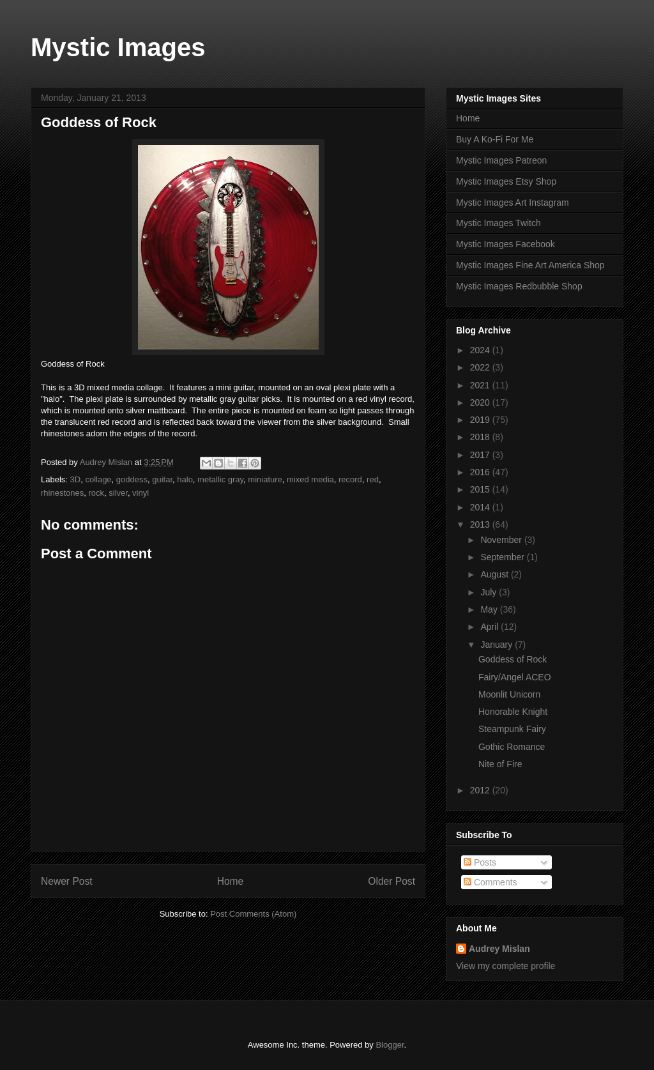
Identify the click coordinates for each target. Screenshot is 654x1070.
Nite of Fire (500, 764)
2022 (481, 367)
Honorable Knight (512, 712)
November (502, 540)
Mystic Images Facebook (505, 244)
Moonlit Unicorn (509, 694)
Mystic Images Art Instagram (512, 202)
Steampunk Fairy (512, 729)
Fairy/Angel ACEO (514, 677)
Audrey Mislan (499, 949)
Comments (490, 882)
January (497, 644)
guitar (162, 479)
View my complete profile (505, 966)
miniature (265, 479)
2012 (481, 790)
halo (185, 479)
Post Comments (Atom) (253, 914)
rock (96, 493)
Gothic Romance (511, 747)
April (490, 627)
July (489, 592)
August (495, 574)
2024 (481, 350)
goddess (132, 479)
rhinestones (62, 493)
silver (118, 493)
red (373, 479)
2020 (481, 402)
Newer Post (67, 881)
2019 (481, 420)
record (350, 479)
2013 (481, 524)
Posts (480, 862)
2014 (481, 507)
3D (75, 479)
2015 (481, 489)
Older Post (391, 881)
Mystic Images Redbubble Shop (519, 286)
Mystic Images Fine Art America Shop (530, 265)
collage (98, 479)
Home (230, 881)
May (489, 609)
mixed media (310, 479)
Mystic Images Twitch (498, 223)
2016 (481, 472)
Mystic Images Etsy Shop (506, 181)
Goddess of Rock (512, 659)
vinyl (140, 493)
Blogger (390, 1045)
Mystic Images (118, 47)
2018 (481, 437)
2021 (481, 385)
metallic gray (220, 479)
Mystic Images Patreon (501, 160)
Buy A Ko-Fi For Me (494, 139)
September (503, 557)
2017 (481, 455)
